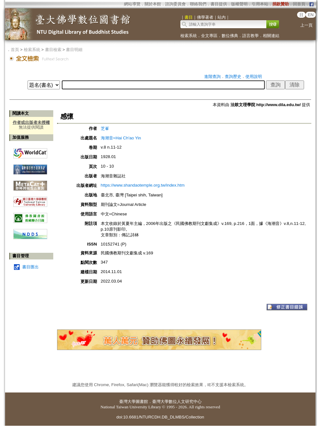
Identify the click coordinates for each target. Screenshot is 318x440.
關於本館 (153, 4)
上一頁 (306, 25)
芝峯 (105, 128)
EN (311, 14)
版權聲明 (239, 4)
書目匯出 (30, 267)
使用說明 (253, 76)
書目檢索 (53, 49)
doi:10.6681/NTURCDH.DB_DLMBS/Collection (160, 417)
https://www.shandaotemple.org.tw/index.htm (143, 185)
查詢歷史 (233, 76)
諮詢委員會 (175, 4)
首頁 (15, 49)
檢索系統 (188, 35)
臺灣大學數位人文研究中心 (177, 401)
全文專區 (209, 35)
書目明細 (74, 49)
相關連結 (271, 35)
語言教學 (250, 35)
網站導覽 (132, 4)
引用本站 (260, 4)
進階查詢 (212, 76)
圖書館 (142, 401)
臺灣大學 (127, 401)
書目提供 (219, 4)
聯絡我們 (198, 4)
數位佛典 (230, 35)
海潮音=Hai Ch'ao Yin (121, 138)
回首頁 (299, 4)
